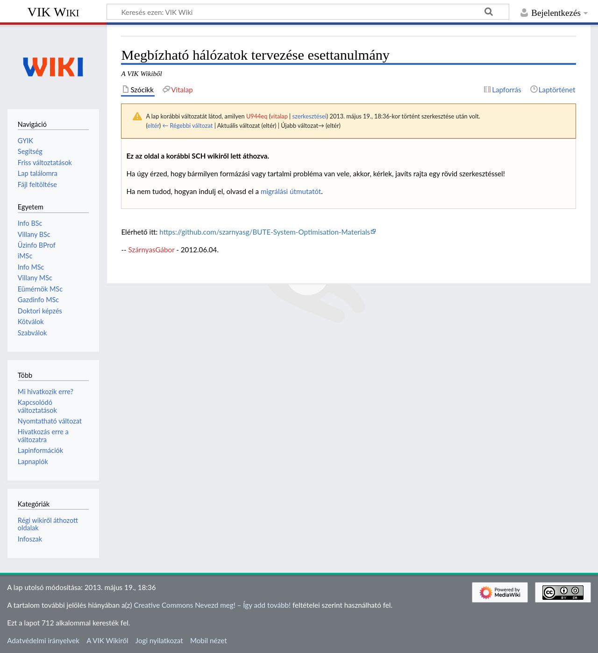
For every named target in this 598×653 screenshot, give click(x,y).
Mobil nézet (208, 640)
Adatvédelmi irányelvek (43, 640)
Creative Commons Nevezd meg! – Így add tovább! (212, 605)
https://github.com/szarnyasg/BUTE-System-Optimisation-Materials (264, 232)
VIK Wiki (53, 12)
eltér (153, 125)
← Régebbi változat (187, 125)
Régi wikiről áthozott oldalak (48, 524)
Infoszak (30, 539)
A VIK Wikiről (107, 640)
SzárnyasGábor (151, 249)
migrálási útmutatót (291, 191)
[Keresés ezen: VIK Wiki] (308, 11)
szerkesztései (309, 116)
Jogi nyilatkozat (159, 640)
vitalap (279, 116)
